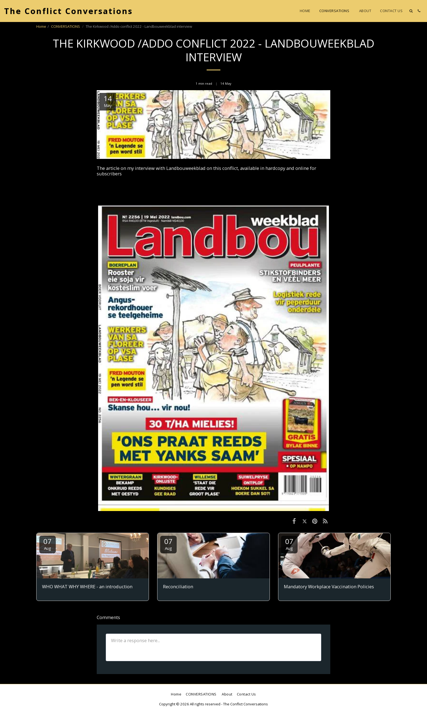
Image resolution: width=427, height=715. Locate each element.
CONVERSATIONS (66, 26)
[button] (411, 11)
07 (47, 543)
